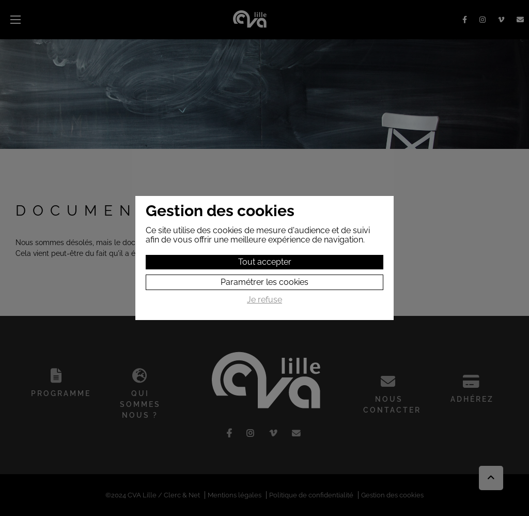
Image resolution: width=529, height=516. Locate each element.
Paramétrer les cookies (264, 282)
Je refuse (264, 300)
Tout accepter (264, 262)
